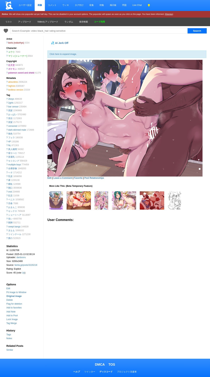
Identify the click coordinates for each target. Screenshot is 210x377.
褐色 (10, 133)
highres (11, 86)
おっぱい (12, 114)
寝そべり (12, 153)
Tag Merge (11, 323)
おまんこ (12, 207)
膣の (10, 238)
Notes (9, 338)
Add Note (11, 311)
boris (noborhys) (16, 43)
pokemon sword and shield (21, 73)
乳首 (10, 176)
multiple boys (14, 164)
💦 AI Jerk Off (59, 43)
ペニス (11, 199)
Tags (8, 334)
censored (12, 126)
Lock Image (12, 319)
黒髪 (10, 110)
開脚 (10, 222)
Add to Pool (12, 315)
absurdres (13, 82)
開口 (10, 188)
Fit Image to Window (16, 292)
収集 (91, 5)
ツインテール (14, 234)
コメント (52, 5)
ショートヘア (14, 215)
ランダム (68, 21)
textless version (15, 90)
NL (9, 145)
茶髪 (10, 122)
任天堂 (11, 65)
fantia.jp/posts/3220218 (26, 265)
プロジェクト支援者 (127, 371)
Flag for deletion (14, 304)
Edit (8, 288)
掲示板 (113, 5)
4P (9, 141)
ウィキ (65, 5)
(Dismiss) (169, 14)
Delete (9, 300)
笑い (10, 218)
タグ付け (79, 5)
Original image (14, 296)
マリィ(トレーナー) (17, 56)
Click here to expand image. (63, 54)
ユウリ (11, 52)
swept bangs (14, 226)
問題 (124, 5)
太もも (11, 230)
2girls (11, 103)
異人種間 (12, 149)
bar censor (13, 106)
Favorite (78, 178)
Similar (9, 350)
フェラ (11, 137)
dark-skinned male (17, 130)
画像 (40, 5)
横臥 (10, 184)
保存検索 (83, 21)
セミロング (13, 161)
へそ (10, 172)
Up (23, 272)
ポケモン (12, 69)
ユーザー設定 (25, 5)
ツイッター (89, 371)
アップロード (24, 21)
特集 (102, 5)
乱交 (10, 195)
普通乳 (11, 157)
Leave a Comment (62, 178)
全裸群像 (12, 168)
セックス (12, 211)
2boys (11, 99)
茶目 (10, 118)
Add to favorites (14, 307)
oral (10, 191)
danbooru (21, 257)
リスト (8, 21)
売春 (10, 203)
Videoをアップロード (47, 21)
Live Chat (137, 5)
